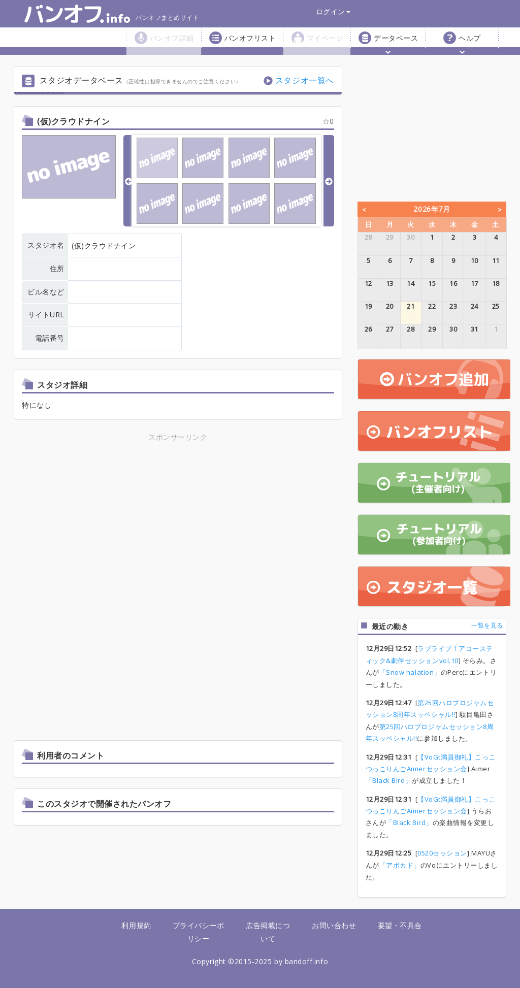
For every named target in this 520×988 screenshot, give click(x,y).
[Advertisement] (177, 514)
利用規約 (136, 925)
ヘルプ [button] (470, 43)
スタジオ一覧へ (304, 80)
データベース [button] (396, 43)
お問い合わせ (334, 925)
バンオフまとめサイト (111, 13)
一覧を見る (487, 625)
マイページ (325, 38)
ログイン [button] (333, 11)
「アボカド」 (399, 865)
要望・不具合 (400, 925)
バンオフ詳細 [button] (172, 43)
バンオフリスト (250, 38)
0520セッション (442, 853)
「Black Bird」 (389, 780)
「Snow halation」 (410, 672)
